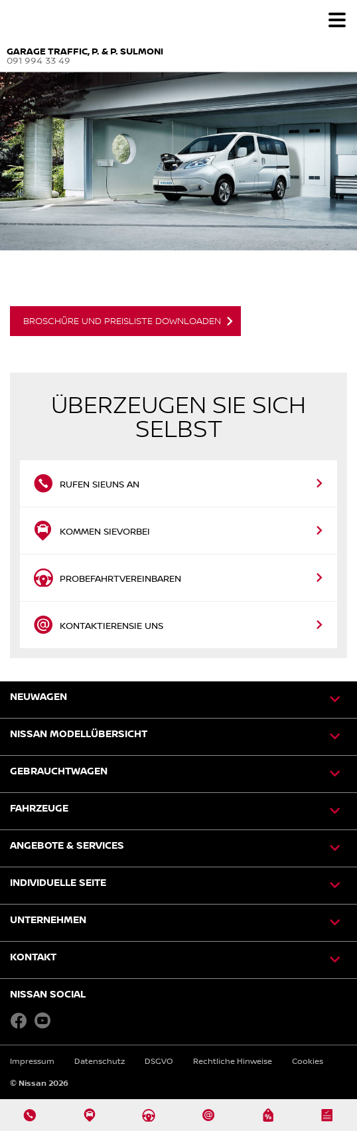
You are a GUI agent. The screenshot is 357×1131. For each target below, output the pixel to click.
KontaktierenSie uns (98, 625)
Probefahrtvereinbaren (107, 578)
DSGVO (159, 1061)
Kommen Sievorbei (91, 531)
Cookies (307, 1061)
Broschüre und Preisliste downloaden (122, 320)
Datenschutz (99, 1061)
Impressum (32, 1061)
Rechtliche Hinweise (232, 1061)
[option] (178, 210)
